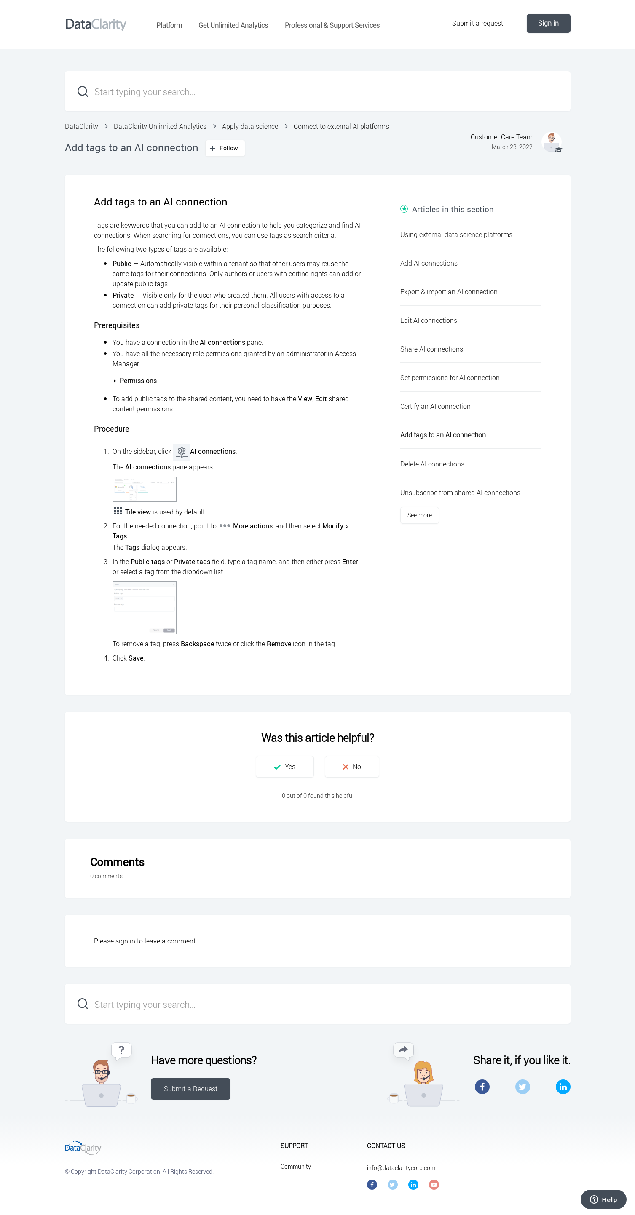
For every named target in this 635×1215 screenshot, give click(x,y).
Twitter (522, 1086)
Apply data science (250, 126)
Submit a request (478, 23)
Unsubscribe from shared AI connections (460, 492)
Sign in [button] (548, 23)
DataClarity (81, 126)
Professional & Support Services (332, 25)
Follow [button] (229, 148)
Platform (169, 25)
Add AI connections (429, 263)
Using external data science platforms (456, 234)
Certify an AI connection (435, 406)
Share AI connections (431, 349)
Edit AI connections (428, 320)
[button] (284, 767)
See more (419, 515)
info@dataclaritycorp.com (401, 1168)
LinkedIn (563, 1086)
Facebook (482, 1086)
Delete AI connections (432, 464)
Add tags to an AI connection (443, 435)
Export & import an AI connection (449, 291)
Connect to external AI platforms (341, 126)
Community (296, 1166)
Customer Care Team (502, 136)
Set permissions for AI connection (450, 377)
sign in (125, 941)
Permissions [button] (135, 380)
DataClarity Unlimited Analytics (160, 126)
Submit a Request (191, 1088)
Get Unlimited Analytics (233, 25)
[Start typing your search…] (318, 91)
